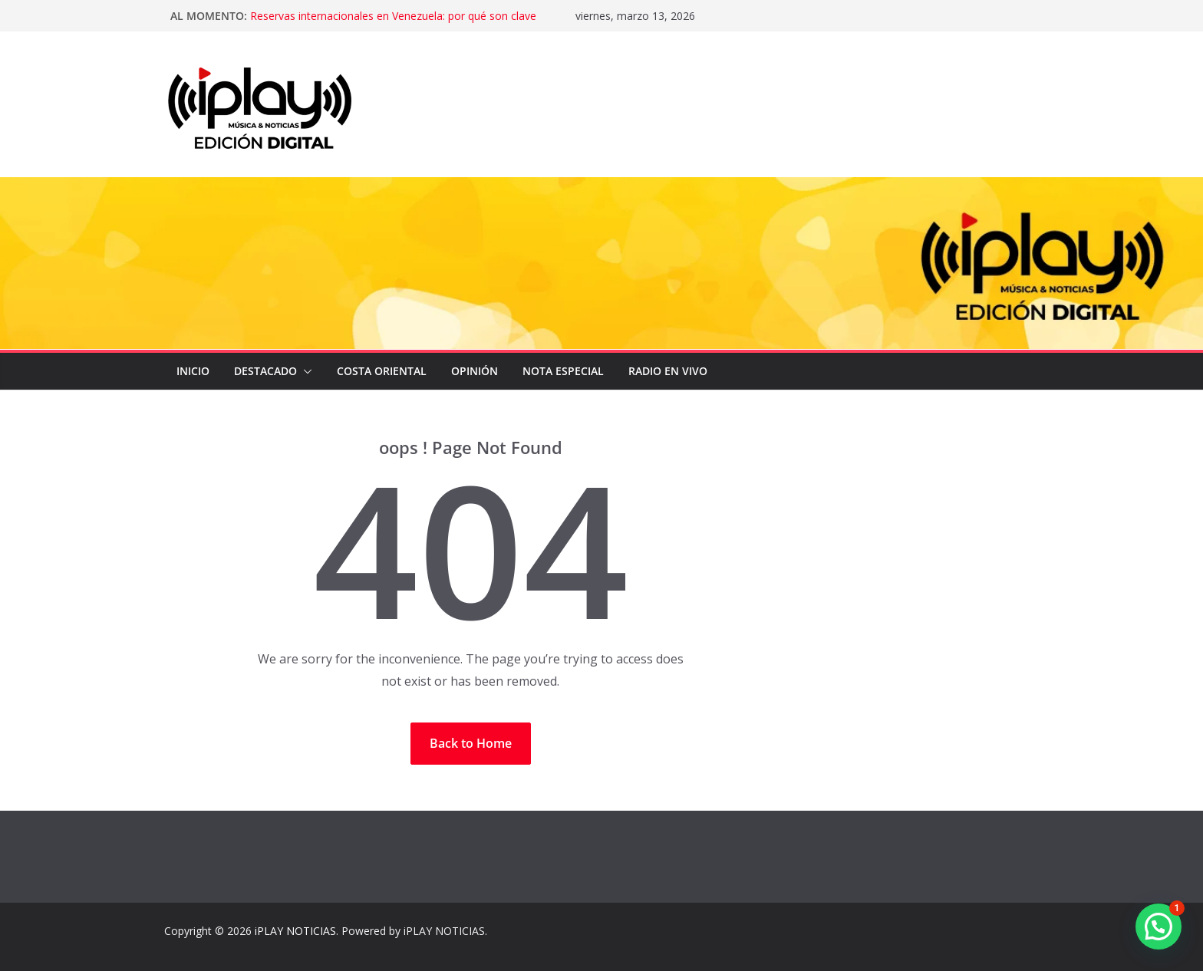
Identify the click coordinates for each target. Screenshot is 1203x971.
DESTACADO (265, 371)
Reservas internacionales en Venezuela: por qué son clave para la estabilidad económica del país (393, 23)
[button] (304, 371)
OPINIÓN (474, 371)
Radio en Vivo (667, 371)
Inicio (192, 371)
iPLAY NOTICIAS (295, 930)
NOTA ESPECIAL (563, 371)
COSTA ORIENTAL (382, 371)
